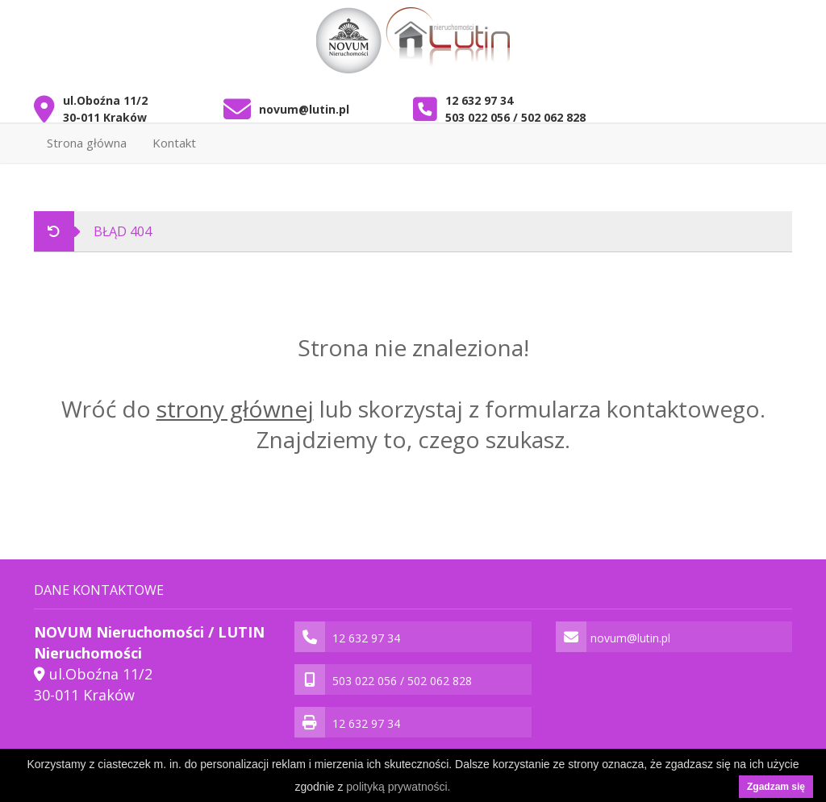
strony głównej (235, 408)
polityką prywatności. (398, 786)
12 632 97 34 (479, 100)
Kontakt (174, 143)
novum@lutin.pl (304, 109)
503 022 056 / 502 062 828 (515, 117)
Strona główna (87, 143)
